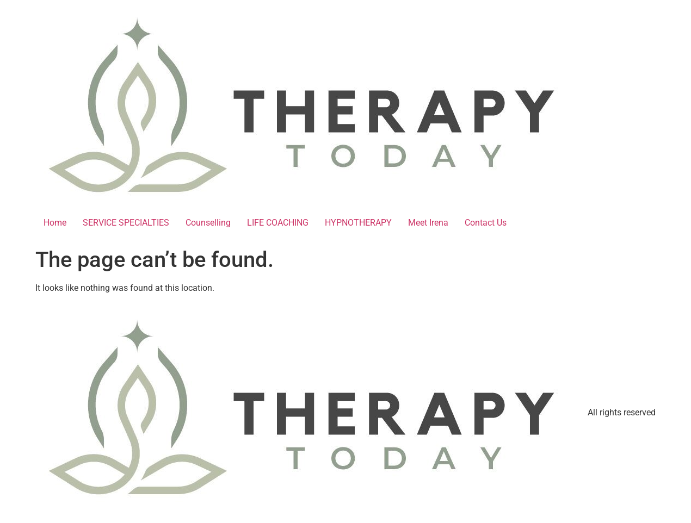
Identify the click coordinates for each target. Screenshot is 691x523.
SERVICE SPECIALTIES (126, 222)
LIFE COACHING (278, 222)
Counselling (208, 222)
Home (55, 222)
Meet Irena (428, 222)
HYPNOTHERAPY (358, 222)
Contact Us (486, 222)
